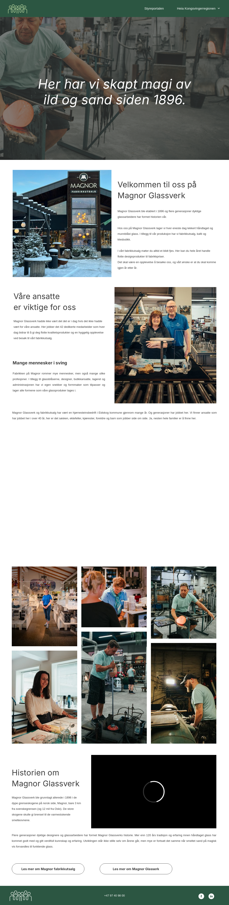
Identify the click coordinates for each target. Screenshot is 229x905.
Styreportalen (154, 8)
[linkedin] (211, 896)
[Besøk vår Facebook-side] (201, 896)
